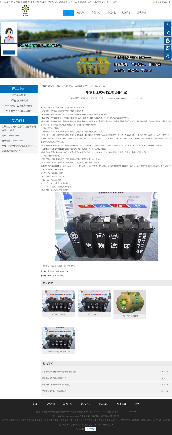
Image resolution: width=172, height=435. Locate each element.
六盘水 (110, 425)
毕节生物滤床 (19, 95)
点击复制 (84, 416)
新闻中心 (68, 403)
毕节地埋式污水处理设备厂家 (90, 86)
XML (137, 403)
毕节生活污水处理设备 (56, 276)
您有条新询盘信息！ (162, 2)
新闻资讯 (111, 12)
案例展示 (126, 12)
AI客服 (9, 52)
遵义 (78, 425)
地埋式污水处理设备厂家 (66, 266)
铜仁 (96, 425)
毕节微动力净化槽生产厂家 (58, 271)
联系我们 (141, 12)
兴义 (91, 425)
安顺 (105, 425)
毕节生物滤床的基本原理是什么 (54, 378)
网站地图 (121, 403)
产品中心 (96, 12)
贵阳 (73, 425)
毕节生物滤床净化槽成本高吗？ (54, 391)
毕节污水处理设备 (59, 314)
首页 (68, 12)
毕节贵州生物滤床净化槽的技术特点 (56, 385)
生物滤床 (68, 86)
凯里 (87, 425)
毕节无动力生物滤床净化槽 (19, 105)
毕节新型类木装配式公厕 (18, 111)
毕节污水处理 (41, 2)
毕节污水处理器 (94, 314)
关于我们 (81, 12)
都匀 (82, 425)
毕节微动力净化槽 (19, 100)
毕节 (100, 425)
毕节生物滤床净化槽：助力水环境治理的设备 (59, 372)
